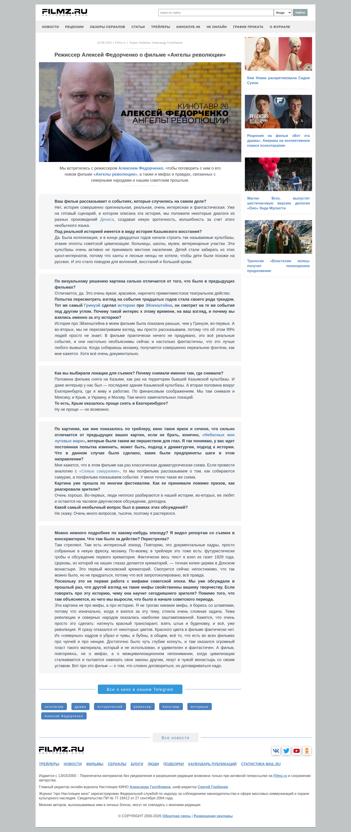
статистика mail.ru (261, 764)
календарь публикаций (212, 764)
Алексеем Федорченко (140, 168)
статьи (138, 27)
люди (153, 764)
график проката (248, 27)
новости (50, 27)
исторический (109, 707)
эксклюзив (54, 707)
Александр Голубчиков (150, 787)
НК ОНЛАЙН (217, 27)
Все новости (176, 738)
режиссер (142, 707)
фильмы (94, 764)
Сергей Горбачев (213, 787)
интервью (199, 707)
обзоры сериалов (107, 27)
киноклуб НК (188, 27)
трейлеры (160, 27)
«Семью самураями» (99, 471)
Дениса (107, 219)
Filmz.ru (120, 42)
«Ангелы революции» (115, 174)
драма (80, 707)
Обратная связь (176, 816)
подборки (173, 764)
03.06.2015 (104, 42)
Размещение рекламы (213, 816)
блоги (137, 764)
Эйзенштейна (159, 305)
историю (126, 305)
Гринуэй (92, 305)
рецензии (74, 27)
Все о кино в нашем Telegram (140, 689)
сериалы (117, 764)
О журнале (280, 27)
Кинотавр (171, 707)
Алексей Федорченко (64, 716)
